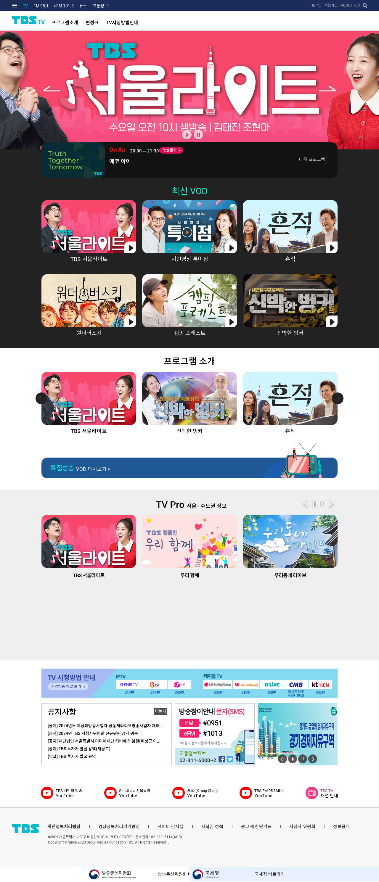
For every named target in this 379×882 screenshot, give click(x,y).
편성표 (92, 22)
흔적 (290, 259)
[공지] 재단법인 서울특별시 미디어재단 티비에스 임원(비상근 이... (104, 741)
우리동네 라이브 (290, 546)
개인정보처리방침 (64, 826)
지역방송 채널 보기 (66, 686)
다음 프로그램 (312, 159)
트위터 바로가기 (230, 759)
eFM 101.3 (64, 6)
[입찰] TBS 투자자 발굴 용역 (72, 756)
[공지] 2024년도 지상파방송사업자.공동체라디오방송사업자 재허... (105, 725)
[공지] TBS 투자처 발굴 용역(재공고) (79, 748)
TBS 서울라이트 (88, 259)
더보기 (160, 711)
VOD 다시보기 (91, 469)
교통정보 (100, 6)
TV (25, 6)
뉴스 (83, 6)
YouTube (69, 793)
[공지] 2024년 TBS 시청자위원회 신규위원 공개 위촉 (93, 733)
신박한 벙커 (290, 333)
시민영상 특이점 (189, 259)
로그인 (316, 5)
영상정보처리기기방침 (119, 826)
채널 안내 (329, 793)
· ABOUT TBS (349, 5)
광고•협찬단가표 (256, 826)
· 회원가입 (330, 5)
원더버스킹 (89, 333)
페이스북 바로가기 (222, 759)
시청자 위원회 (302, 826)
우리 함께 (189, 546)
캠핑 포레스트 (189, 333)
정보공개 (341, 826)
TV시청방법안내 (122, 22)
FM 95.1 (41, 6)
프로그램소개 (65, 22)
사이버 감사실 (171, 826)
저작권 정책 (212, 826)
